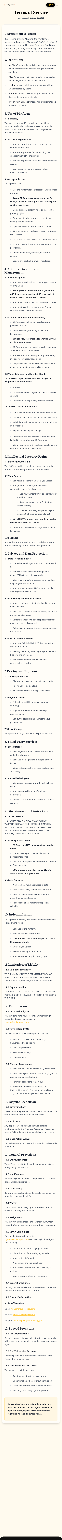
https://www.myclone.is (24, 1314)
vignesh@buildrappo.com (17, 1022)
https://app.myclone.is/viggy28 (27, 1320)
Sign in (50, 5)
